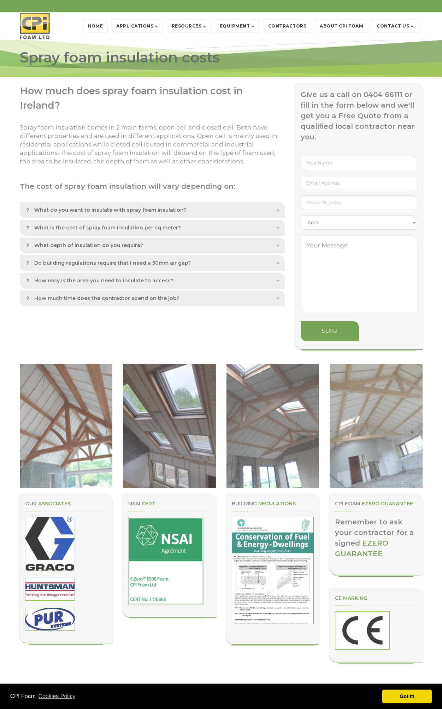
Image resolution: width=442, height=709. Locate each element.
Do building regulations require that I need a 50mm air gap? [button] (108, 263)
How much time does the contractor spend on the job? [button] (102, 298)
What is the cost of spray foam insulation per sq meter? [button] (103, 227)
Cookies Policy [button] (56, 696)
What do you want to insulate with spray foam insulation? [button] (106, 210)
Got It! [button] (407, 696)
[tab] (152, 210)
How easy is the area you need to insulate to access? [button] (99, 280)
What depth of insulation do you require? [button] (84, 245)
